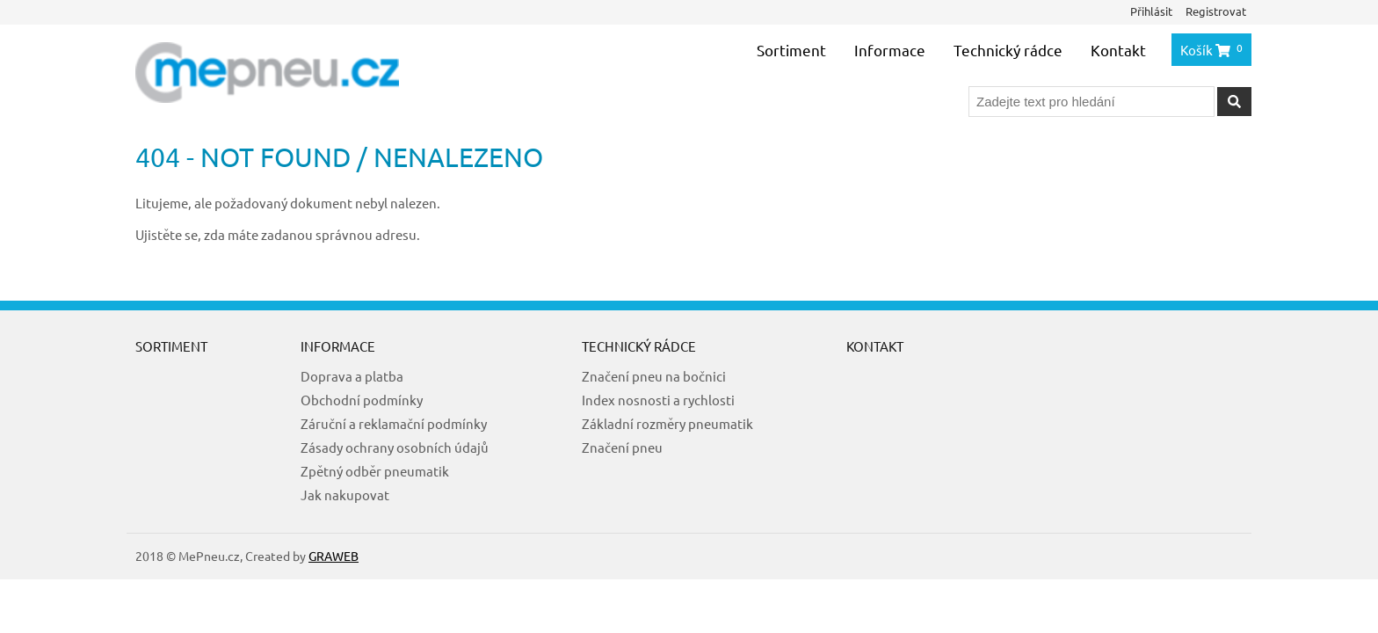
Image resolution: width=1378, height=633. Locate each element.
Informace (889, 49)
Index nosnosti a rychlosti (658, 399)
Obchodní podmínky (362, 399)
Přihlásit (1151, 11)
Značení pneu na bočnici (654, 375)
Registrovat (1216, 11)
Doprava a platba (352, 375)
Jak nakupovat (345, 494)
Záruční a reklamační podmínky (394, 423)
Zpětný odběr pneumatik (375, 470)
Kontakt (1118, 49)
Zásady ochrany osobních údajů (395, 447)
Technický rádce (1008, 49)
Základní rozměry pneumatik (667, 423)
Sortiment (791, 49)
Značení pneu (622, 447)
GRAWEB (333, 556)
